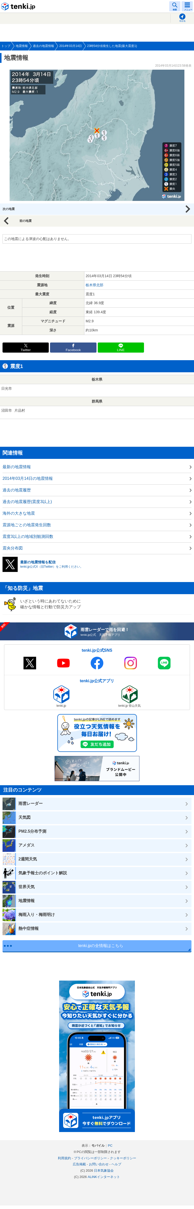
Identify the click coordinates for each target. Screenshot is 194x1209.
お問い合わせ (99, 1164)
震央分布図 (13, 548)
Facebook (73, 350)
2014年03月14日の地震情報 (28, 478)
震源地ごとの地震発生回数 (27, 525)
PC (110, 1145)
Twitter (26, 350)
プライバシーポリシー (90, 1158)
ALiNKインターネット (104, 1177)
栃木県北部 (94, 285)
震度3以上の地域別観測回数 (28, 536)
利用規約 (64, 1158)
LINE (121, 350)
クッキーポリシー (123, 1158)
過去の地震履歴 (17, 490)
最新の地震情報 (17, 467)
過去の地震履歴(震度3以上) (27, 502)
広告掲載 (79, 1164)
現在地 (182, 21)
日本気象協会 (104, 1170)
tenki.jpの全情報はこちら (101, 945)
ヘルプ (116, 1164)
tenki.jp (19, 6)
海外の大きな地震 (19, 513)
